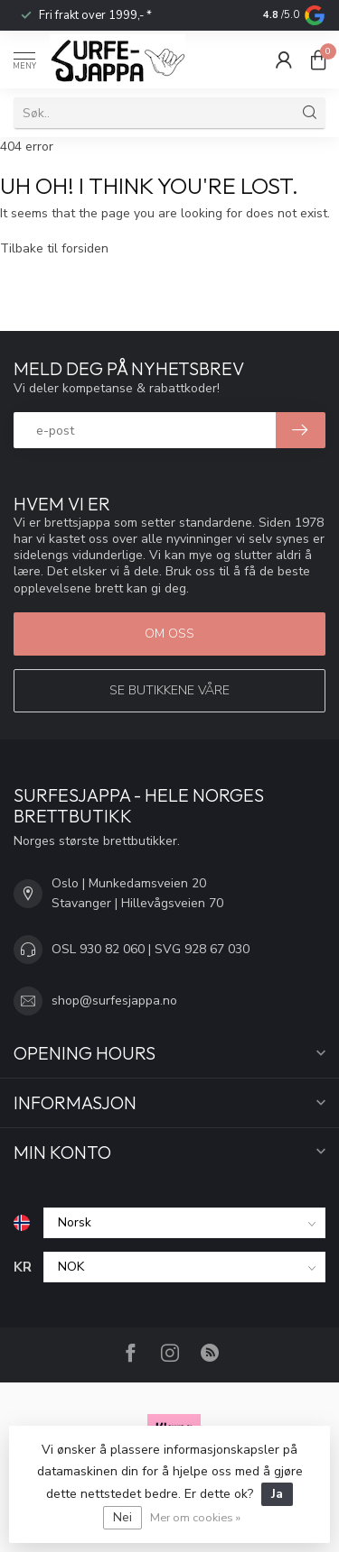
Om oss (169, 633)
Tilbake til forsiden (54, 248)
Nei (122, 1517)
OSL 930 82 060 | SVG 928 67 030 (151, 949)
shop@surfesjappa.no (114, 1000)
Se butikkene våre (169, 690)
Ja (277, 1493)
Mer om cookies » (195, 1517)
